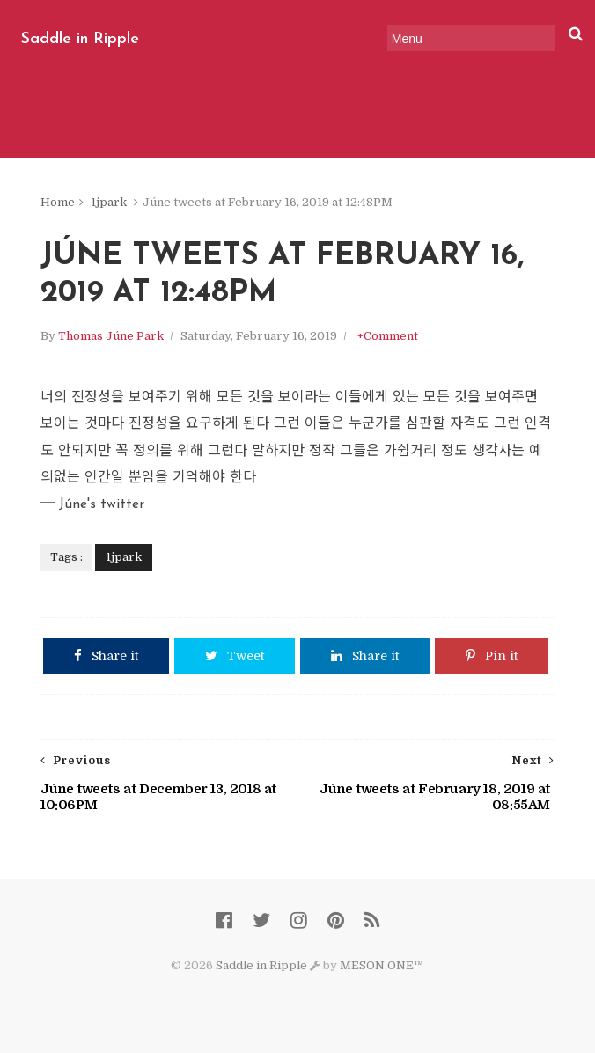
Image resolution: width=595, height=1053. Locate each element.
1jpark (109, 202)
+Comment (387, 335)
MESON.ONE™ (381, 965)
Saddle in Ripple (80, 39)
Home (57, 202)
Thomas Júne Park (111, 335)
